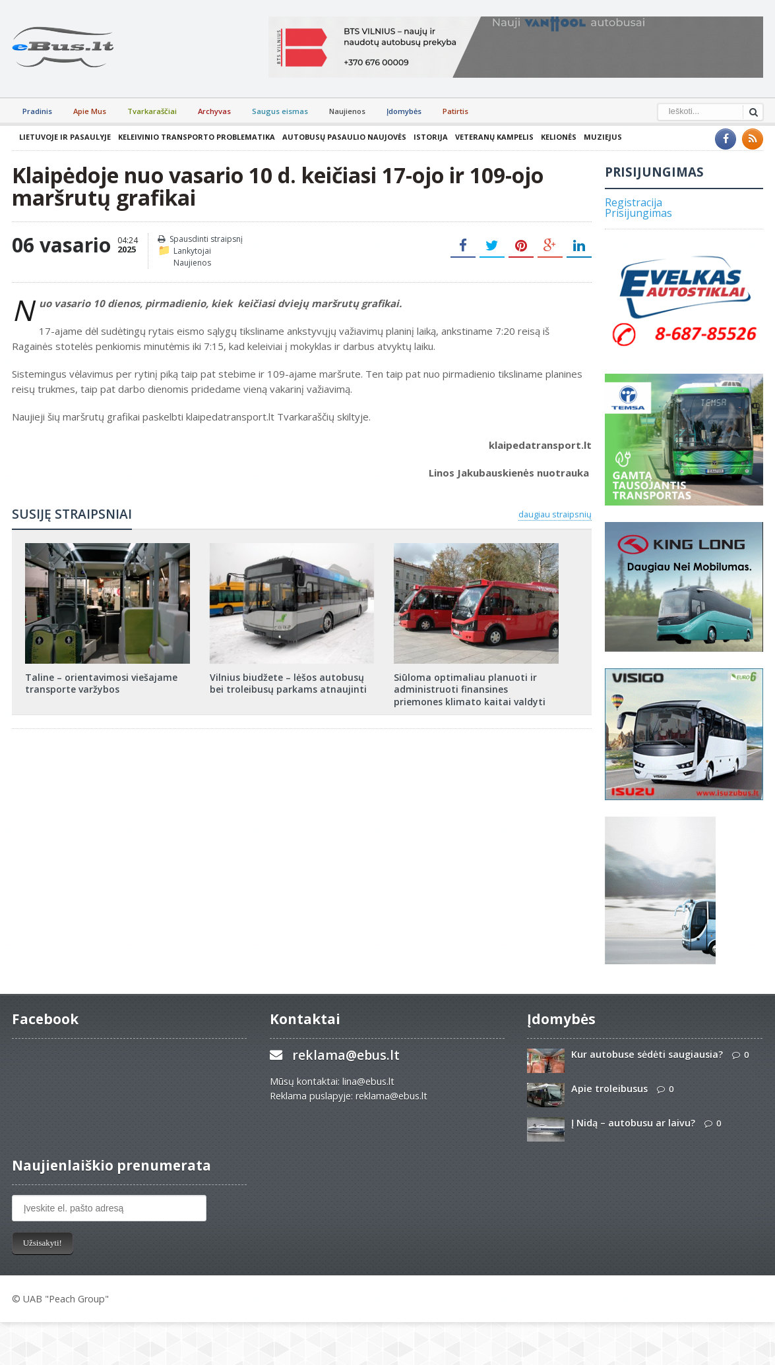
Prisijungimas (638, 213)
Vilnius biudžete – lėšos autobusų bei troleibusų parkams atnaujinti (288, 683)
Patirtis (455, 111)
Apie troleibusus (609, 1088)
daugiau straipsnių (555, 514)
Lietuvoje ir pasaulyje (65, 136)
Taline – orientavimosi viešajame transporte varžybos (101, 683)
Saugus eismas (280, 111)
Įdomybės (404, 111)
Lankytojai (192, 250)
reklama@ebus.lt (346, 1055)
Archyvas (214, 111)
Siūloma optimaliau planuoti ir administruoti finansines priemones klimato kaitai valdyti (469, 689)
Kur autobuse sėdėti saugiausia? (647, 1054)
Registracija (633, 202)
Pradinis (37, 111)
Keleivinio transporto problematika (196, 136)
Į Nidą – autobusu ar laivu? (633, 1123)
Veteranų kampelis (494, 136)
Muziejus (603, 136)
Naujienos (347, 111)
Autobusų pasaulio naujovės (344, 136)
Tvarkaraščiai (152, 111)
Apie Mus (89, 111)
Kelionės (558, 136)
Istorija (431, 136)
